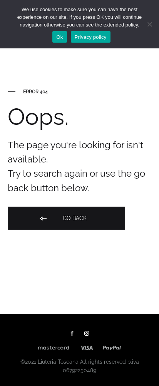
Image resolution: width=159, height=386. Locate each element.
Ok (59, 37)
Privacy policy (91, 37)
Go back (62, 219)
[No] (149, 24)
